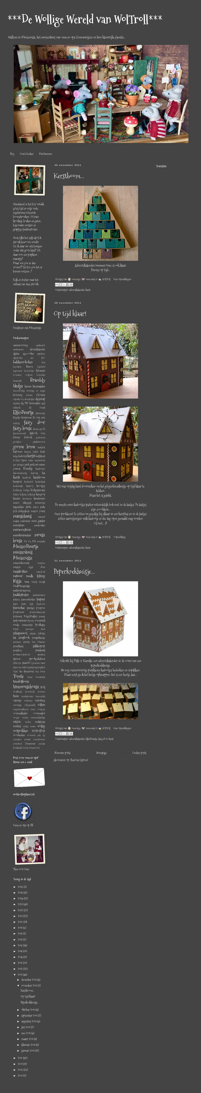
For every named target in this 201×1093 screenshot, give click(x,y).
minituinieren (22, 535)
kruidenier (27, 498)
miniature (18, 525)
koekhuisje (17, 490)
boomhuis (17, 375)
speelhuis (41, 654)
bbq (43, 362)
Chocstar (40, 395)
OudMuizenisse (21, 586)
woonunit (31, 735)
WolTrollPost (38, 731)
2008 (20, 1070)
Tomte (18, 676)
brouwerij (17, 395)
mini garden (38, 521)
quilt (15, 620)
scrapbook (24, 638)
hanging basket (31, 451)
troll (42, 687)
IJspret (24, 460)
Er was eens (39, 417)
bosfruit (29, 375)
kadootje (34, 473)
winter (33, 726)
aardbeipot (40, 345)
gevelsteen (17, 441)
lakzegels (27, 503)
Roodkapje (40, 625)
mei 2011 (26, 1033)
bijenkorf (41, 366)
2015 (20, 951)
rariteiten (22, 620)
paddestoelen (21, 594)
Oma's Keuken (26, 154)
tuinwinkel (40, 696)
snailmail (40, 650)
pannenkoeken (28, 599)
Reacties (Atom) (79, 760)
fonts (43, 433)
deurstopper (29, 399)
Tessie (15, 671)
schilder (33, 633)
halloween (17, 452)
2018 (20, 933)
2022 (21, 910)
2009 (20, 1064)
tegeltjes (30, 667)
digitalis (16, 403)
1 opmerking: (119, 537)
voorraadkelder (20, 713)
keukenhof (28, 481)
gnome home (24, 446)
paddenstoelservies (21, 590)
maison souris (38, 511)
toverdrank (40, 677)
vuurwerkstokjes (38, 717)
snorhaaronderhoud (21, 654)
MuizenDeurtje (25, 546)
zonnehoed (17, 743)
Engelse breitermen (22, 417)
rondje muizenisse (23, 625)
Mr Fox (27, 541)
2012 (20, 969)
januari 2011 (28, 1051)
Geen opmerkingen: (122, 279)
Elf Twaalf (37, 407)
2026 (21, 887)
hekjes (15, 456)
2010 (20, 1058)
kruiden (16, 498)
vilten (41, 704)
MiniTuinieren (45, 154)
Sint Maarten (38, 642)
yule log (41, 735)
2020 (20, 922)
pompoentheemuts (37, 612)
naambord (40, 571)
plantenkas (19, 608)
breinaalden (39, 386)
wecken (28, 722)
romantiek (40, 620)
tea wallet (23, 667)
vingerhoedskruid (20, 709)
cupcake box (18, 399)
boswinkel (41, 375)
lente (28, 507)
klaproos (29, 486)
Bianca (29, 367)
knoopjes (41, 486)
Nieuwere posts (62, 753)
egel (43, 403)
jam (14, 464)
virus (32, 709)
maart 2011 (27, 1039)
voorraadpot (39, 713)
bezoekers (17, 366)
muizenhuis (23, 552)
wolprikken (20, 730)
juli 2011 (26, 1027)
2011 (20, 975)
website (17, 722)
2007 (20, 1075)
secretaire (17, 642)
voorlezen (41, 709)
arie (32, 358)
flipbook (33, 433)
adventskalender (77, 290)
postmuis (17, 616)
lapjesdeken (18, 507)
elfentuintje (40, 413)
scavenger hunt (35, 629)
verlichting (40, 700)
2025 (20, 893)
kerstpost (17, 482)
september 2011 (29, 1015)
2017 (20, 939)
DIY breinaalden (33, 403)
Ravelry (31, 620)
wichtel (17, 726)
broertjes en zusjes (36, 390)
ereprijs (16, 423)
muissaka (41, 541)
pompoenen (18, 612)
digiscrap (40, 399)
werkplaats (40, 722)
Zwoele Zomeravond (31, 747)
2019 (20, 928)
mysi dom (36, 567)
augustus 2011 (29, 1021)
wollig (41, 726)
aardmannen (18, 349)
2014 (20, 957)
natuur (18, 575)
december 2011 (29, 980)
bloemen (40, 371)
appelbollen (18, 358)
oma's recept (38, 582)
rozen (16, 629)
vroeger (16, 717)
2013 (20, 963)
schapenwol (20, 633)
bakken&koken (23, 362)
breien (28, 386)
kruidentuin (39, 498)
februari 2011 (28, 1045)
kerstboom (39, 477)
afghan (16, 354)
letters (35, 507)
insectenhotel (40, 460)
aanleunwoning (20, 345)
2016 (20, 945)
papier (41, 599)
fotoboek (28, 437)
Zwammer (30, 743)
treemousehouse (26, 686)
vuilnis (25, 717)
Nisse (17, 581)
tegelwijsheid (40, 667)
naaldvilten (20, 571)
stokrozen (17, 663)
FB (44, 429)
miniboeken (39, 525)
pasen (15, 604)
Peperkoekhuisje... (74, 571)
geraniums (40, 437)
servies (26, 642)
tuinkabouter (27, 696)
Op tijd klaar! (70, 313)
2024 (21, 898)
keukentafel (18, 486)
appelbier (41, 353)
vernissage (17, 705)
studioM (26, 663)
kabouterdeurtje (20, 473)
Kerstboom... (69, 176)
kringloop (40, 494)
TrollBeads (17, 691)
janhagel (20, 464)
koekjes (26, 490)
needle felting (35, 575)
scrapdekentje (38, 638)
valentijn (17, 700)
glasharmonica (39, 441)
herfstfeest (40, 456)
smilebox (17, 650)
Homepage (101, 753)
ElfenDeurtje (91, 739)
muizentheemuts (21, 563)
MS (34, 541)
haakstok (41, 447)
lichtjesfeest (23, 511)
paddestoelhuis (39, 595)
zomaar (27, 739)
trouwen (41, 691)
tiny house (40, 671)
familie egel (37, 429)
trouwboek (30, 691)
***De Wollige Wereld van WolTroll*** (85, 19)
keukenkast (40, 481)
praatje (42, 616)
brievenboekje (19, 390)
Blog (12, 154)
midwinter (25, 521)
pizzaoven (41, 604)
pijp (31, 604)
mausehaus (22, 516)
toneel (30, 677)
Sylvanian (35, 663)
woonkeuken (19, 735)
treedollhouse (21, 681)
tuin (16, 696)
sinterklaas (18, 646)
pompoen (40, 608)
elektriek (16, 407)
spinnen (17, 659)
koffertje (23, 494)
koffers (16, 494)
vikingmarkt (29, 705)
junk (27, 464)
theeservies (29, 671)
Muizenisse (22, 557)
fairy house (22, 428)
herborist (23, 456)
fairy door (103, 739)
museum (41, 563)
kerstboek (27, 477)
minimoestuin (22, 529)
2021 (20, 916)
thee (21, 671)
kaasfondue (40, 468)
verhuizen (28, 700)
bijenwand (17, 370)
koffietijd (31, 494)
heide (42, 452)
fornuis (16, 437)
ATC (43, 358)
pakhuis (16, 599)
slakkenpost (39, 646)
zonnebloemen (39, 739)
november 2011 (29, 985)
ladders (16, 502)
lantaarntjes (40, 502)
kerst (88, 290)
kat (43, 473)
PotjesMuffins (30, 616)
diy (22, 403)
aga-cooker (28, 354)
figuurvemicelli (19, 433)
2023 (20, 904)
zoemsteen (17, 739)
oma (26, 582)
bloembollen (29, 370)
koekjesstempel (38, 490)
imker (30, 460)
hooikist (16, 460)
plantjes (30, 608)
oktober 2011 (28, 1010)
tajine (15, 667)
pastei (23, 604)
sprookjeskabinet (37, 659)
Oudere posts (139, 753)
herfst (31, 455)
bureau (29, 395)
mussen (17, 567)
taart (43, 663)
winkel (25, 726)
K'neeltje (27, 468)
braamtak (17, 380)
